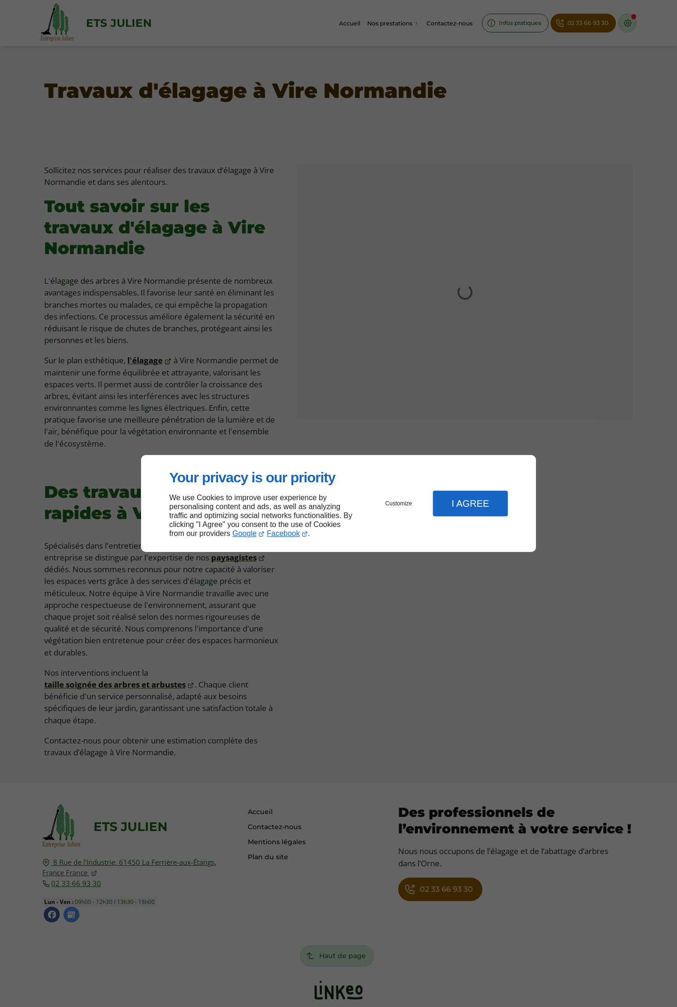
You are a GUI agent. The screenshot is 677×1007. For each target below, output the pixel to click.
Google (244, 533)
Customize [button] (399, 503)
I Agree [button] (470, 503)
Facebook (283, 533)
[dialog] (338, 503)
